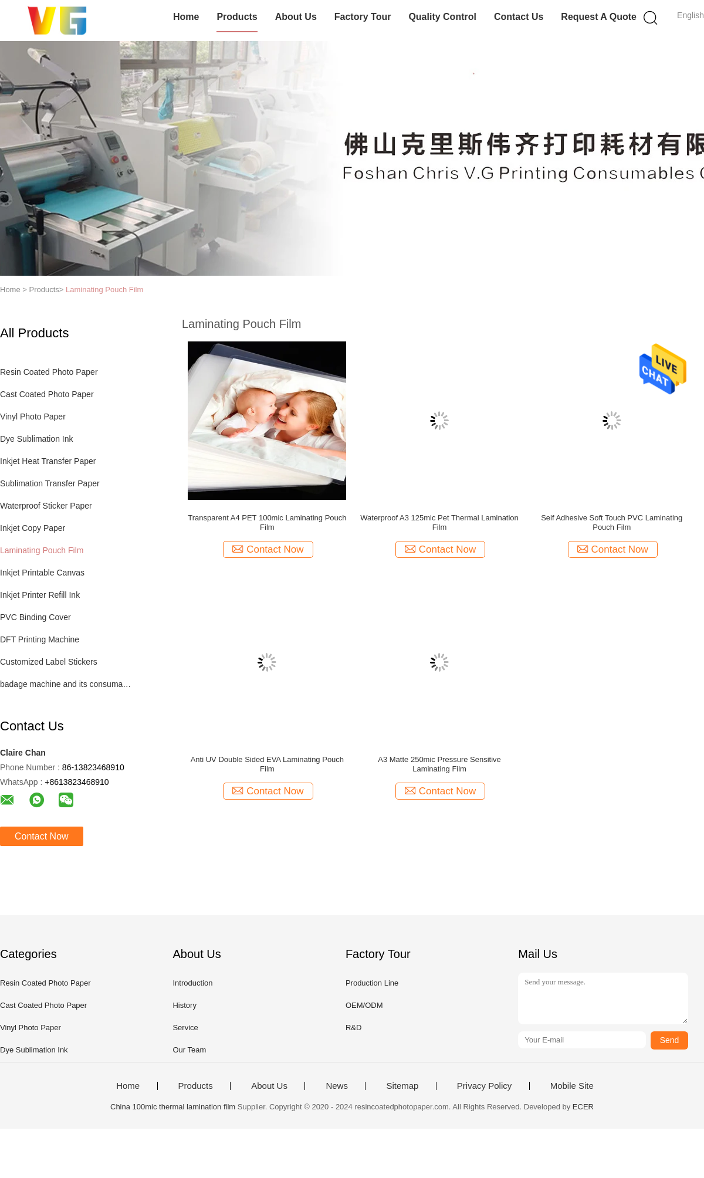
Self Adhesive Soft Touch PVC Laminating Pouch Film (611, 522)
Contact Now (42, 836)
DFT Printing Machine (39, 639)
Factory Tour (362, 17)
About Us (296, 17)
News (337, 1086)
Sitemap (402, 1086)
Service (185, 1027)
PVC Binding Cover (35, 617)
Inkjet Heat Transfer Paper (48, 461)
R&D (353, 1027)
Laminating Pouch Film (104, 289)
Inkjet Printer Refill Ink (40, 595)
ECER (583, 1106)
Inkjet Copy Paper (32, 528)
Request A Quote (599, 17)
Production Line (372, 983)
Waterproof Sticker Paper (46, 505)
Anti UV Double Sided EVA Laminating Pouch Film (267, 764)
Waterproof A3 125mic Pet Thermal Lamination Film (439, 522)
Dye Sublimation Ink (36, 439)
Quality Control (442, 17)
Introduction (192, 983)
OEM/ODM (364, 1005)
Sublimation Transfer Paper (50, 483)
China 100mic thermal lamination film (172, 1106)
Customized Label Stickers (48, 661)
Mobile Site (572, 1086)
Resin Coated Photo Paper (49, 372)
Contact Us (518, 17)
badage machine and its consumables (66, 684)
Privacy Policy (484, 1086)
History (184, 1005)
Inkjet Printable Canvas (42, 572)
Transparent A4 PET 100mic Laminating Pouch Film (267, 522)
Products (236, 17)
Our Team (189, 1049)
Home (186, 17)
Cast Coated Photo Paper (47, 394)
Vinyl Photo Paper (33, 416)
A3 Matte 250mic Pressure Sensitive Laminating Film (439, 764)
